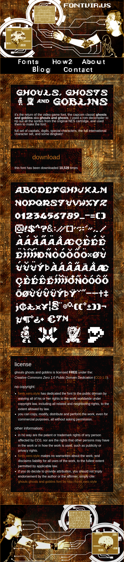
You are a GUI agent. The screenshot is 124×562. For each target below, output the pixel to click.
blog (42, 70)
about (93, 62)
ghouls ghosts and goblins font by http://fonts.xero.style (57, 481)
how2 (61, 62)
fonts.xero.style (29, 393)
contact (76, 70)
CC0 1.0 (101, 377)
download (46, 157)
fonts (30, 62)
